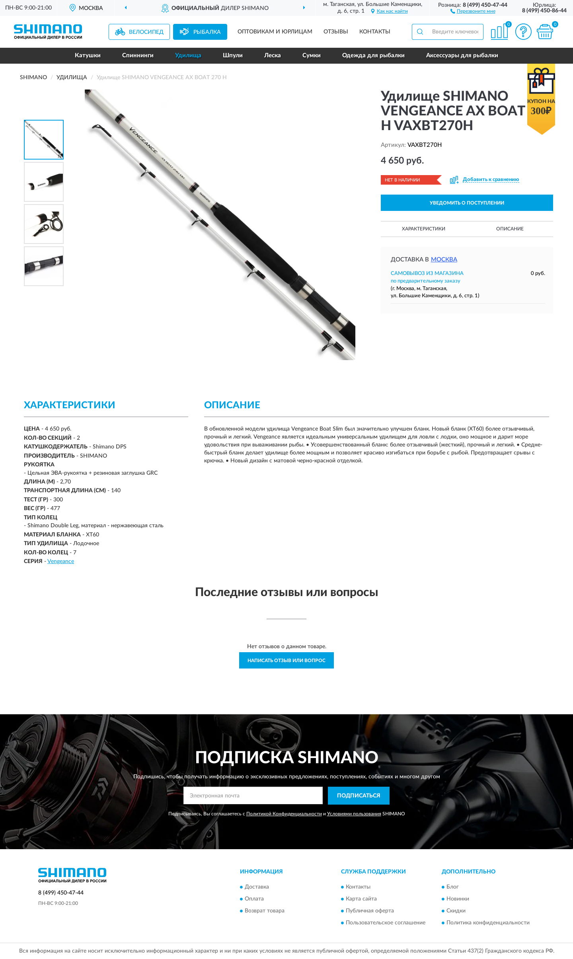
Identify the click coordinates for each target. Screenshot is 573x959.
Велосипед (146, 32)
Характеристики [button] (423, 228)
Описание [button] (510, 228)
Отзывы (336, 32)
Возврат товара (265, 911)
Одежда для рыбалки (373, 55)
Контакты (374, 32)
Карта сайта (361, 899)
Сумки (311, 55)
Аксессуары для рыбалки (462, 55)
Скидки (456, 911)
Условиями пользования (354, 813)
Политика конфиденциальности (488, 923)
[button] (472, 10)
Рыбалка (207, 32)
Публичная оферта (370, 911)
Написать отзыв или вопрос (286, 660)
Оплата (254, 899)
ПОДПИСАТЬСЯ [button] (358, 796)
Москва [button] (444, 260)
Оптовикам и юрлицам (275, 32)
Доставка (257, 887)
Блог (452, 887)
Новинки (457, 899)
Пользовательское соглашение (385, 923)
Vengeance (60, 561)
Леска (272, 55)
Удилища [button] (188, 55)
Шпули (233, 55)
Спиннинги (138, 55)
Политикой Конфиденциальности (284, 813)
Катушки (88, 55)
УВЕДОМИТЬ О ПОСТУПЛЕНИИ (467, 203)
